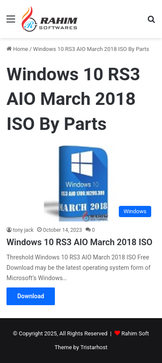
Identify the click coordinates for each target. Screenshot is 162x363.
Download (30, 296)
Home (17, 49)
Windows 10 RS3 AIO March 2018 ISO (79, 242)
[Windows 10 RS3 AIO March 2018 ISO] (81, 183)
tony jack (23, 230)
